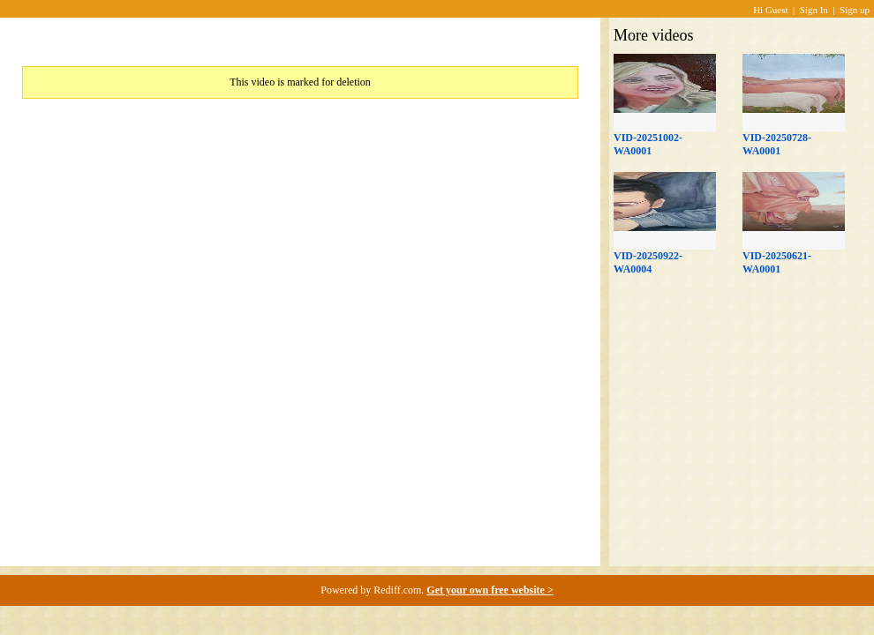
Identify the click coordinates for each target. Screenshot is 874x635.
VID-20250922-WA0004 (648, 262)
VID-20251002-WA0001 (648, 144)
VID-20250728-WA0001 (776, 144)
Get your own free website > (489, 590)
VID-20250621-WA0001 (776, 262)
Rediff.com (397, 590)
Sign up (855, 9)
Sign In (814, 9)
